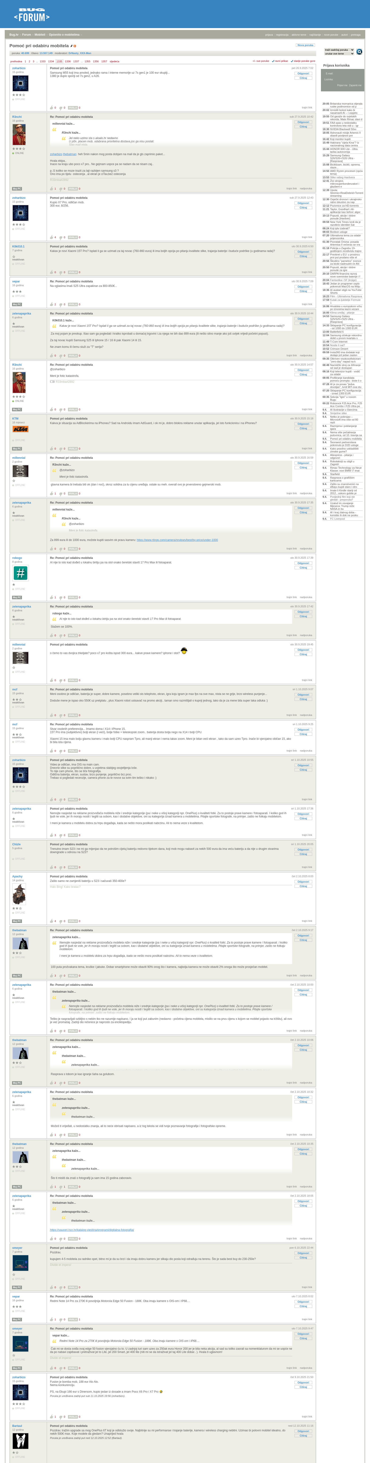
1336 (68, 61)
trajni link (307, 107)
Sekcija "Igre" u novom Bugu (343, 398)
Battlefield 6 (337, 331)
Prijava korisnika (336, 65)
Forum (26, 34)
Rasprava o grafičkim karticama (342, 479)
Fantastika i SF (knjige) (343, 280)
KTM (15, 418)
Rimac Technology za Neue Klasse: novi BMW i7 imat (346, 469)
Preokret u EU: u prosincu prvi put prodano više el (345, 256)
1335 (59, 61)
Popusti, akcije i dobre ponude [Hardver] (343, 217)
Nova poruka (305, 45)
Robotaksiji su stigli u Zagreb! (342, 463)
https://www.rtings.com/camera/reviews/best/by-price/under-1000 (177, 540)
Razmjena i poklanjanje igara (343, 427)
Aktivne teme (333, 97)
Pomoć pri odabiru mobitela (69, 68)
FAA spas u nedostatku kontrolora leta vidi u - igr (344, 124)
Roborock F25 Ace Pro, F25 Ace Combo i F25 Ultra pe (346, 405)
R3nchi (17, 117)
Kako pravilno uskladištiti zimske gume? (344, 450)
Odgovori (303, 73)
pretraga (356, 34)
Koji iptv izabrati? (340, 228)
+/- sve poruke (261, 61)
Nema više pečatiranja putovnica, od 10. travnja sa (346, 434)
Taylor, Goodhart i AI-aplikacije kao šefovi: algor (345, 210)
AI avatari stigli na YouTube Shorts (346, 291)
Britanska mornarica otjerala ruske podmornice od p (346, 105)
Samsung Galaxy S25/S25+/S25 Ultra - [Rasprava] (342, 319)
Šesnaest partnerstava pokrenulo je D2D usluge (344, 444)
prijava (269, 34)
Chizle (16, 844)
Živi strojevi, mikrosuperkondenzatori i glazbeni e (344, 183)
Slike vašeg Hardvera (342, 177)
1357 (104, 61)
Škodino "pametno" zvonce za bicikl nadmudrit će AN (345, 262)
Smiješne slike (338, 413)
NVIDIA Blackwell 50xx (343, 129)
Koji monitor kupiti (340, 139)
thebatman (69, 154)
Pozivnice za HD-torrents (344, 205)
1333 (42, 61)
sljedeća (114, 61)
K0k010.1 (18, 246)
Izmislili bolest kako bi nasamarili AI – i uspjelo (343, 111)
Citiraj (303, 78)
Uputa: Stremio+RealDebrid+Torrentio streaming (346, 193)
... (37, 61)
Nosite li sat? (337, 345)
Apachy (17, 876)
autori (344, 34)
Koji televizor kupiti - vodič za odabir (345, 373)
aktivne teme (299, 34)
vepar (16, 281)
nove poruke (331, 34)
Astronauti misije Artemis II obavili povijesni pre (345, 134)
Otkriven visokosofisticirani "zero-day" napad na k (345, 360)
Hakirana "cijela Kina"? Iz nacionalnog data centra (344, 144)
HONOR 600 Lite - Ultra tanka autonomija (343, 150)
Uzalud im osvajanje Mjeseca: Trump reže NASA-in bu (342, 506)
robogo (17, 558)
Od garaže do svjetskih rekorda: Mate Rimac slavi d (346, 118)
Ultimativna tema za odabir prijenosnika (345, 237)
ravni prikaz (281, 61)
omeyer (17, 1248)
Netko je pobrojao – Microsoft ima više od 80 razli (344, 419)
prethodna (16, 61)
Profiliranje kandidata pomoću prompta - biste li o (346, 379)
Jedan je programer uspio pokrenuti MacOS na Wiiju (345, 285)
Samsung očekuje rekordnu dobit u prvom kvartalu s (346, 337)
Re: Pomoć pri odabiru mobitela (71, 117)
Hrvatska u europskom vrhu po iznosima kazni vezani (346, 307)
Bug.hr (14, 34)
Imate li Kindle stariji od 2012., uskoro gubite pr (343, 492)
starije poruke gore (304, 61)
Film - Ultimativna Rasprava (346, 296)
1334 (51, 61)
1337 (76, 61)
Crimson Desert (339, 348)
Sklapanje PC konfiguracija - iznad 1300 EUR (345, 392)
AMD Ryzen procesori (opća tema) (346, 172)
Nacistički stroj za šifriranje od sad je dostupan (345, 366)
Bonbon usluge (338, 231)
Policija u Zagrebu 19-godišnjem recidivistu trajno (346, 249)
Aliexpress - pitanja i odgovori (341, 456)
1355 (87, 61)
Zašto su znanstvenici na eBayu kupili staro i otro (344, 485)
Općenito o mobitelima (64, 34)
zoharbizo (19, 68)
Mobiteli (40, 34)
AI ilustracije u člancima (343, 409)
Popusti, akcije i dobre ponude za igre (343, 269)
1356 (96, 61)
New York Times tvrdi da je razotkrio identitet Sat (345, 223)
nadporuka (306, 188)
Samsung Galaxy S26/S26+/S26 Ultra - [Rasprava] (342, 158)
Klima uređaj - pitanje (342, 312)
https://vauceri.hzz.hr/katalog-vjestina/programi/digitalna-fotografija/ (92, 1230)
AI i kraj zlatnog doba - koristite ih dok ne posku (344, 514)
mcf (15, 689)
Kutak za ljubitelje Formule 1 (345, 301)
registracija (282, 34)
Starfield (335, 474)
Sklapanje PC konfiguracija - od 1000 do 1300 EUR (345, 327)
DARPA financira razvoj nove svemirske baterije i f (345, 275)
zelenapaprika (22, 313)
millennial (19, 457)
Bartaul (17, 1426)
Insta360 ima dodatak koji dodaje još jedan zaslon (345, 354)
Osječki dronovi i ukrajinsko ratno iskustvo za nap (346, 201)
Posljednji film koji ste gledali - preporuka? (342, 498)
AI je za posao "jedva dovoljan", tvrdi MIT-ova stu (345, 385)
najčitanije (315, 34)
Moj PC (17, 188)
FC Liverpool (337, 518)
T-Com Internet (338, 341)
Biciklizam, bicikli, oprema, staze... (345, 166)
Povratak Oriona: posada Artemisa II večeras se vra (345, 243)
